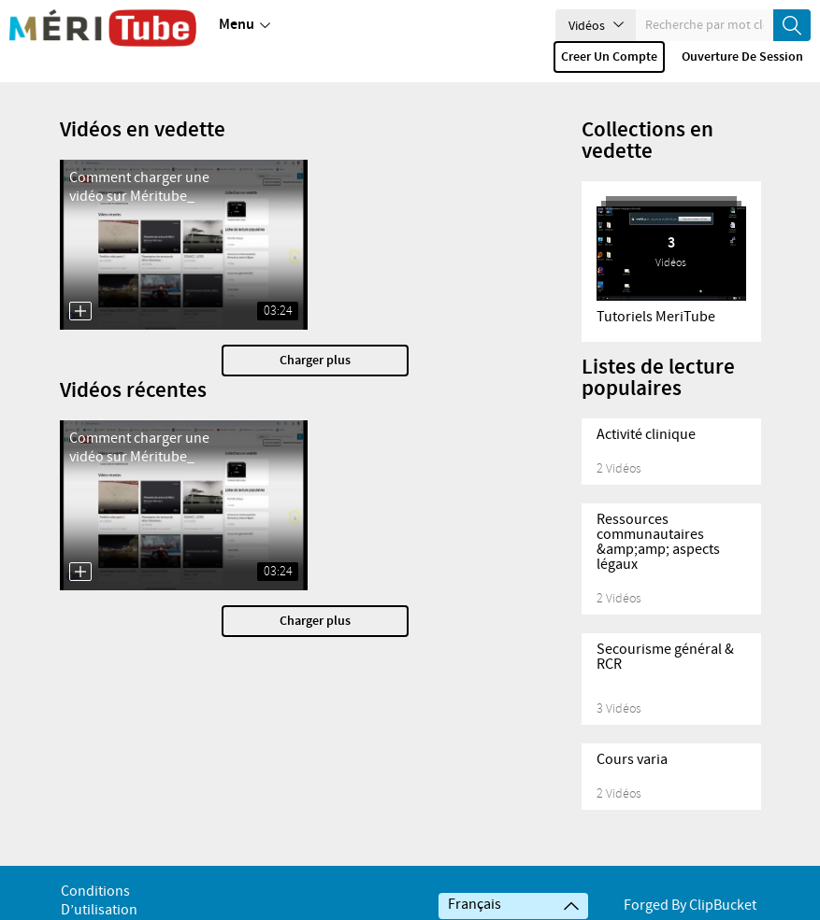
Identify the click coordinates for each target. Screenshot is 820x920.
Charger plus (315, 360)
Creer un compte (609, 57)
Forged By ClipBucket (690, 905)
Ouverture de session (742, 57)
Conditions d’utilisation (99, 901)
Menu (244, 25)
